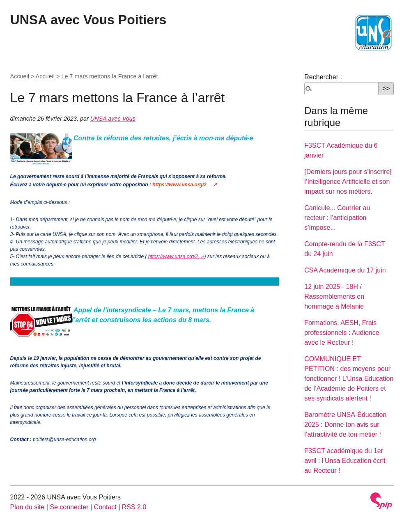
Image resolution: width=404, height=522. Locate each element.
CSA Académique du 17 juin (345, 270)
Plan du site (27, 507)
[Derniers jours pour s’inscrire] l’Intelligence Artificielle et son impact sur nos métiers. (348, 181)
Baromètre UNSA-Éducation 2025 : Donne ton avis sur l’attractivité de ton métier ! (345, 424)
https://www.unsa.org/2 (174, 256)
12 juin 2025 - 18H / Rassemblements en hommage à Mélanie (334, 296)
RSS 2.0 (134, 507)
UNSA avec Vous (112, 118)
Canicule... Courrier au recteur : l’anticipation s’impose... (337, 217)
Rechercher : (323, 76)
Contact (105, 507)
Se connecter (69, 507)
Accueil (19, 76)
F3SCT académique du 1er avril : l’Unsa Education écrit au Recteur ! (344, 460)
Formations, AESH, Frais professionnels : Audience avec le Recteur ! (341, 332)
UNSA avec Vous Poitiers (88, 19)
